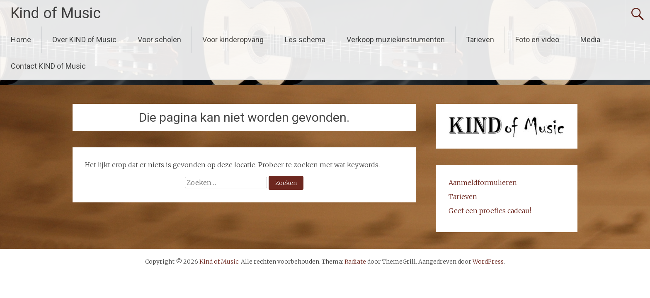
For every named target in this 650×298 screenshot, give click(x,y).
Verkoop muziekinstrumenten (396, 39)
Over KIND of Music (84, 39)
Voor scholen (159, 39)
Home (21, 39)
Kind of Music (55, 13)
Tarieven (480, 39)
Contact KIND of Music (48, 66)
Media (590, 39)
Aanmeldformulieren (483, 182)
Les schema (305, 39)
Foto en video (537, 39)
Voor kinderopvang (233, 39)
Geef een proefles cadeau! (490, 211)
